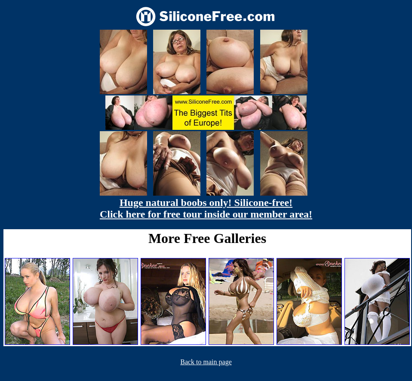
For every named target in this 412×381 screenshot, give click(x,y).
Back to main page (206, 362)
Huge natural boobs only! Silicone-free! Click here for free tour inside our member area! (206, 208)
